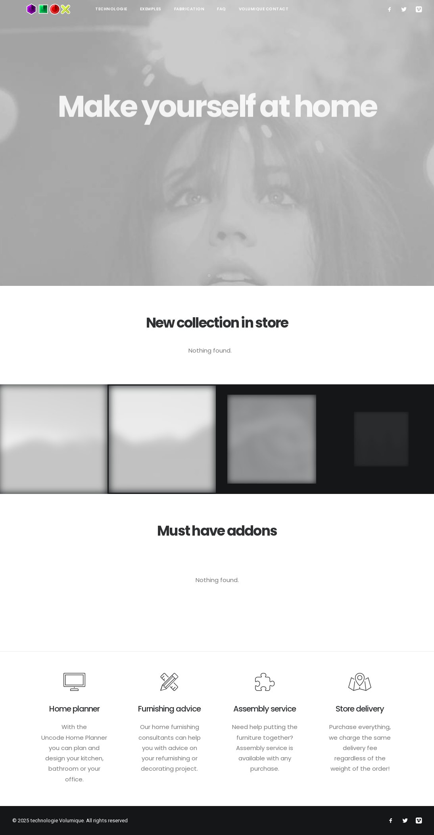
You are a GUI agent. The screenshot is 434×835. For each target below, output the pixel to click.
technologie (83, 9)
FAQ (193, 9)
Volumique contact (235, 9)
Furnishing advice (169, 708)
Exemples (122, 9)
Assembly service (264, 708)
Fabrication (161, 9)
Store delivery (360, 708)
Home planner (74, 708)
